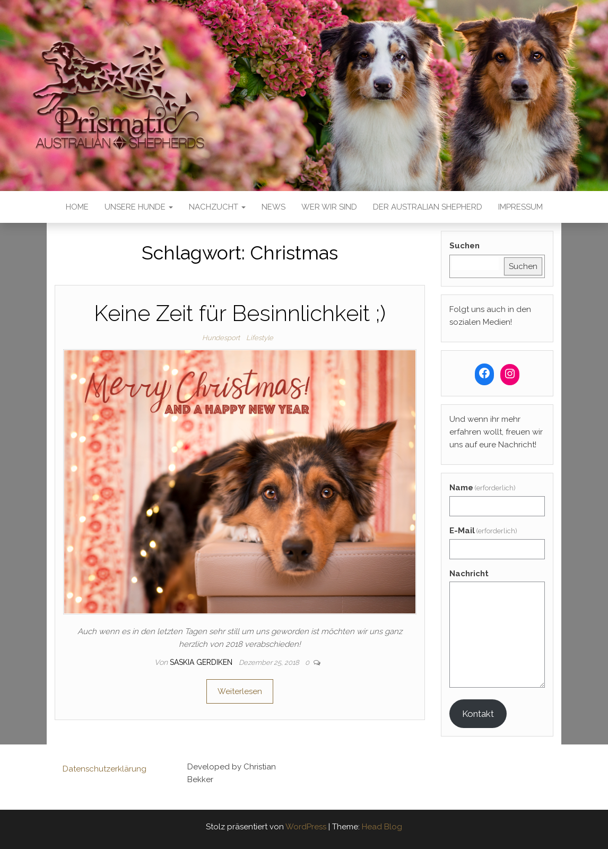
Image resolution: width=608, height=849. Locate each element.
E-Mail (483, 530)
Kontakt (478, 713)
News (273, 207)
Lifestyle (259, 338)
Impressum (520, 207)
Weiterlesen (240, 691)
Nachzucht (217, 207)
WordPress (305, 826)
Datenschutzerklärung (104, 769)
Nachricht (469, 573)
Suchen (464, 245)
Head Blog (382, 826)
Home (77, 207)
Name (482, 487)
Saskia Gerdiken (202, 662)
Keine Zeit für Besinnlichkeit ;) (240, 313)
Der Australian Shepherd (427, 207)
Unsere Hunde (139, 207)
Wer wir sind (329, 207)
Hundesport (221, 338)
